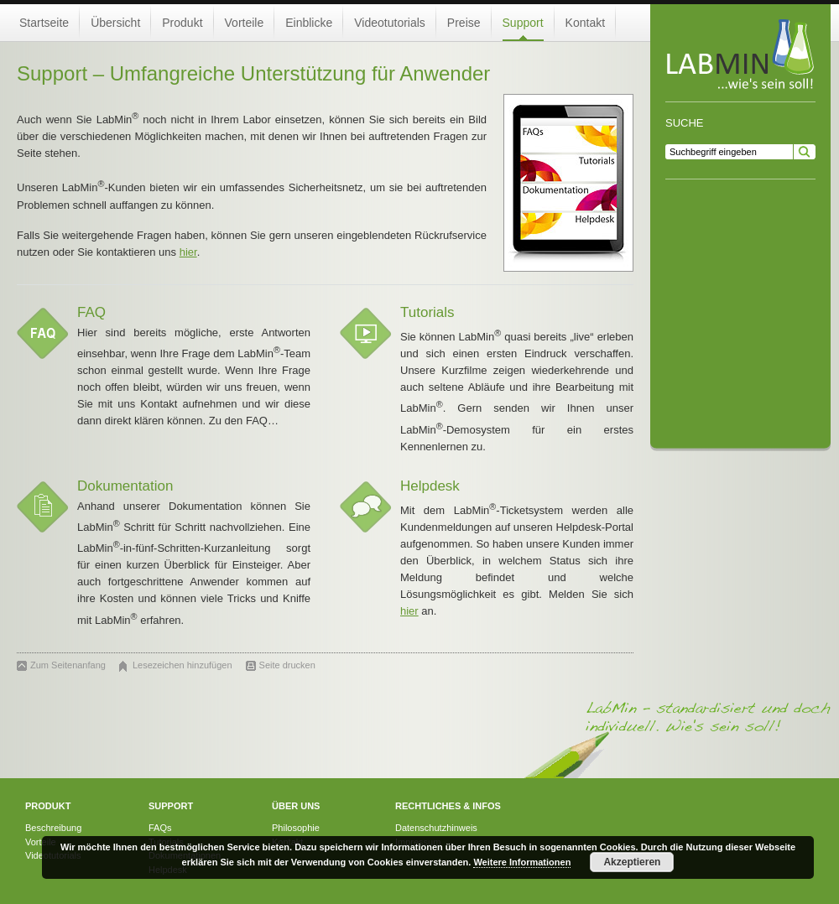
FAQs (160, 828)
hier (188, 252)
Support (523, 22)
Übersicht (115, 22)
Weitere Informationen (522, 862)
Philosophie (296, 828)
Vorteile (244, 22)
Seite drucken (287, 665)
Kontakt (585, 22)
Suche (684, 122)
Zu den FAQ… (244, 420)
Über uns (296, 806)
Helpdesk (430, 486)
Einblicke (308, 22)
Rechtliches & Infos (448, 806)
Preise (464, 22)
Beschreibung (53, 828)
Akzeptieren (631, 862)
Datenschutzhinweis (436, 828)
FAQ (91, 312)
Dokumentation (125, 486)
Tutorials (427, 312)
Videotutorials (389, 22)
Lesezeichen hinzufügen (182, 665)
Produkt (182, 22)
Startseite (44, 22)
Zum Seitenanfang (68, 665)
